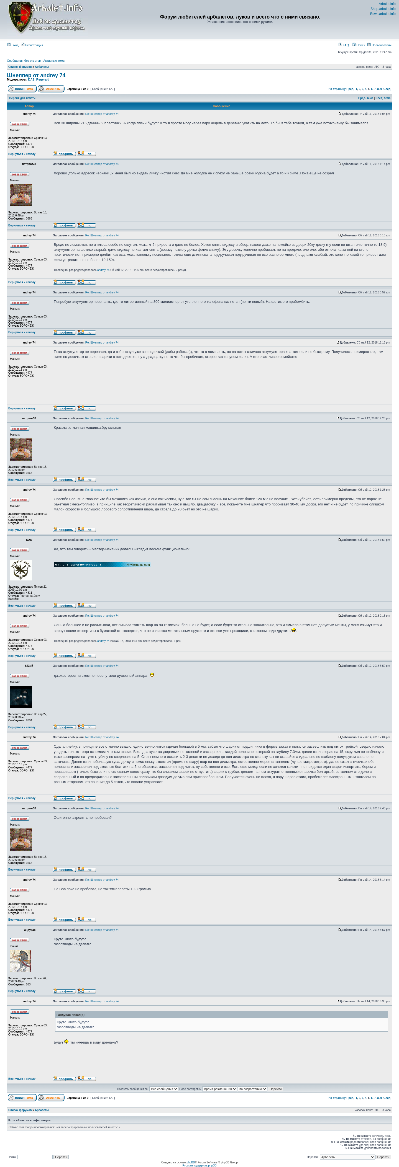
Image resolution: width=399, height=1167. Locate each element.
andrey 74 (103, 270)
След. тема (382, 98)
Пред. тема (365, 98)
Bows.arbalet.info (383, 14)
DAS (31, 79)
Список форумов (20, 66)
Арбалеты (42, 66)
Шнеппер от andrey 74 (36, 75)
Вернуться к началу (21, 154)
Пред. (350, 89)
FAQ (344, 45)
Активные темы (54, 60)
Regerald (42, 79)
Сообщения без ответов (24, 60)
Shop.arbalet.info (383, 9)
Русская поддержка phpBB (199, 1165)
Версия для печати (22, 98)
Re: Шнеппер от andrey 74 (102, 113)
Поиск (358, 45)
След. (387, 89)
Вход (13, 45)
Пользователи (379, 45)
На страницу (337, 89)
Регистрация (32, 45)
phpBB (190, 1162)
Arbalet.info (387, 4)
